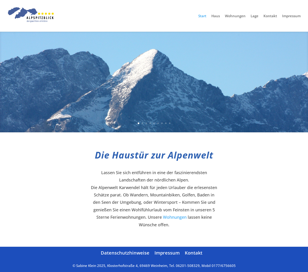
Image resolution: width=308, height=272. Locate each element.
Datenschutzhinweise (125, 253)
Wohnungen (235, 16)
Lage (254, 16)
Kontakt (270, 16)
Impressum (291, 16)
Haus (215, 16)
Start (202, 16)
